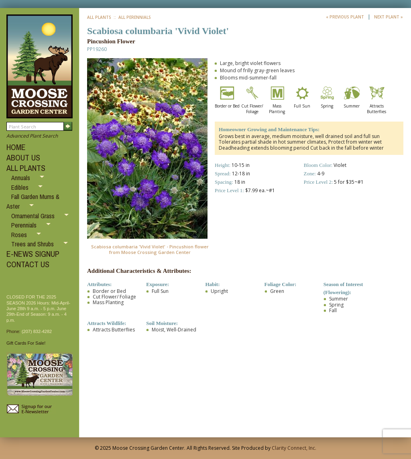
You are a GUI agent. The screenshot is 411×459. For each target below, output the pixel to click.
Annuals (21, 177)
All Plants (99, 17)
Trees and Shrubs (33, 244)
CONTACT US (27, 264)
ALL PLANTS (25, 167)
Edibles (20, 187)
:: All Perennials (131, 17)
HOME (16, 147)
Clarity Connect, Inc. (294, 448)
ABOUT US (23, 157)
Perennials (24, 225)
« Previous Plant (345, 17)
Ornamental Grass (33, 215)
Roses (19, 234)
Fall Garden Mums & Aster (32, 201)
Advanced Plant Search (32, 135)
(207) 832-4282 (37, 331)
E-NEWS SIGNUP (32, 253)
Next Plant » (388, 17)
